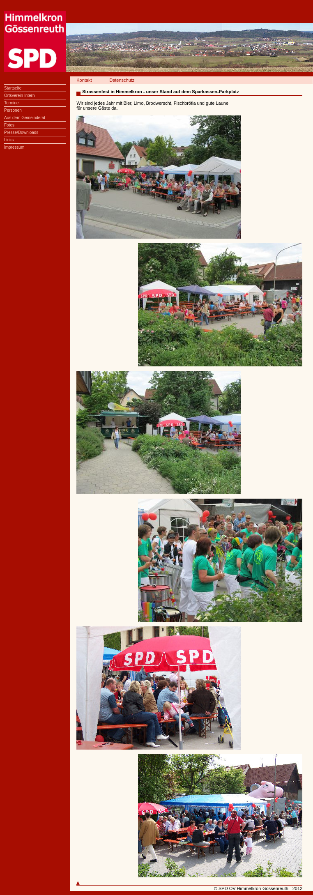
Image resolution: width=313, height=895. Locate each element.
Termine (11, 103)
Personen (13, 110)
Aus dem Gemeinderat (24, 117)
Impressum (14, 147)
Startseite (12, 88)
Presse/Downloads (21, 132)
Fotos (9, 125)
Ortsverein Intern (19, 95)
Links (9, 140)
